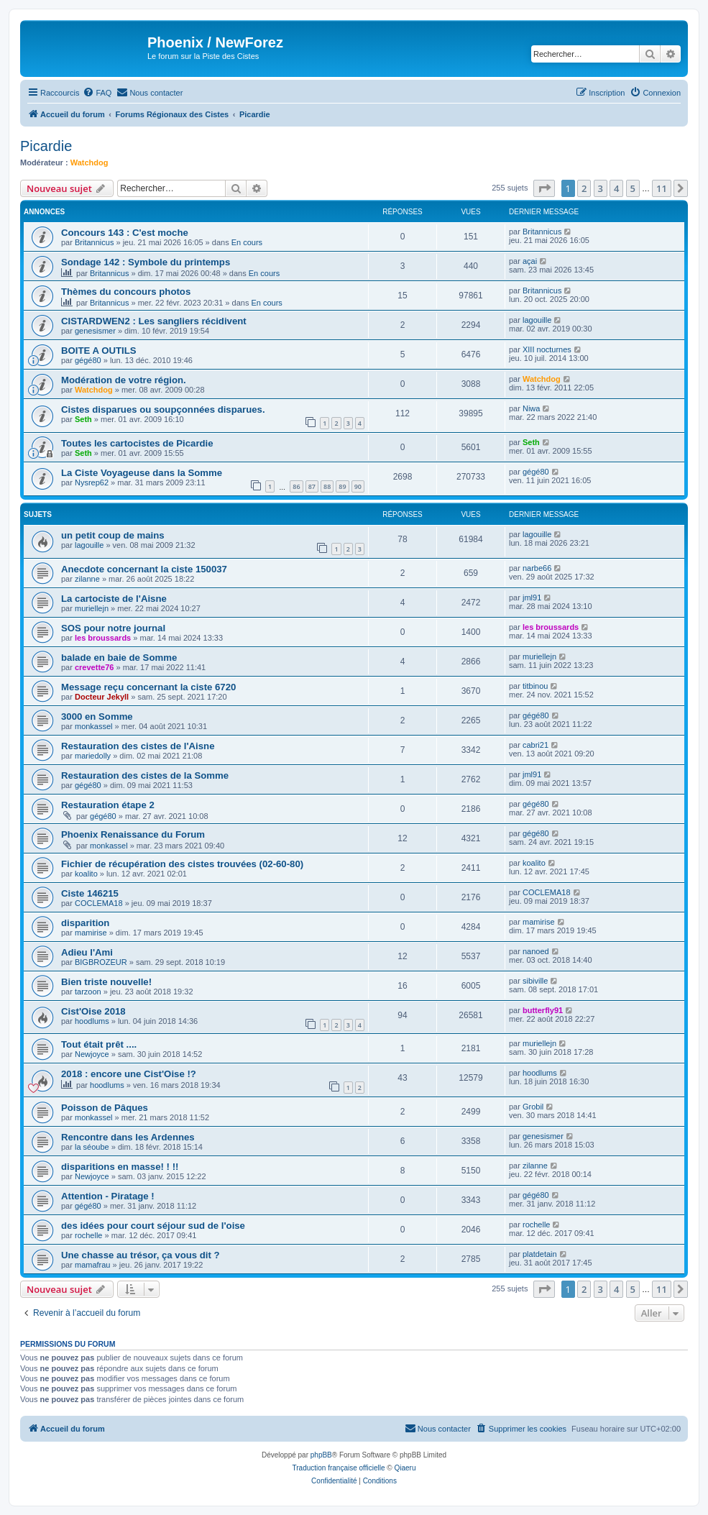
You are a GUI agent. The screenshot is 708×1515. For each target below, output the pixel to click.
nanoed (536, 951)
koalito (86, 873)
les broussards (103, 637)
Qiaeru (404, 1468)
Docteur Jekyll (102, 696)
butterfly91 (543, 1010)
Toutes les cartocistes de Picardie (137, 443)
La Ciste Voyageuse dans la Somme (141, 472)
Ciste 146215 (90, 893)
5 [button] (632, 188)
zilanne (87, 579)
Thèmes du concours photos (125, 291)
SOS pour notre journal (113, 628)
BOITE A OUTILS (99, 350)
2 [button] (584, 188)
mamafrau (93, 1264)
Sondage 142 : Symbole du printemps (145, 262)
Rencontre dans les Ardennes (128, 1137)
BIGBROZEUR (101, 962)
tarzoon (88, 991)
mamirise (91, 932)
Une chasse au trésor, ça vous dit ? (140, 1255)
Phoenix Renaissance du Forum (133, 834)
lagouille (537, 320)
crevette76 (94, 667)
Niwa (531, 408)
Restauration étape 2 (108, 805)
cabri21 (535, 745)
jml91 (532, 597)
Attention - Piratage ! (108, 1196)
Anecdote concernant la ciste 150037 (144, 569)
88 (327, 486)
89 (342, 486)
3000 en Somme (97, 716)
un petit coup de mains (113, 535)
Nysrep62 (92, 482)
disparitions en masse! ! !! (119, 1166)
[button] (544, 188)
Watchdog (89, 162)
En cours (246, 242)
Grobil (533, 1106)
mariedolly (93, 755)
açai (530, 261)
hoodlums (92, 1021)
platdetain (540, 1254)
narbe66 (537, 568)
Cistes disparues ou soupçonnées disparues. (163, 409)
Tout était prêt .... (99, 1044)
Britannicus (94, 242)
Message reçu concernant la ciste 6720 (148, 687)
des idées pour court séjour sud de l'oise (153, 1225)
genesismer (95, 330)
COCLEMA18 (99, 903)
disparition (85, 922)
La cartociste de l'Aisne (114, 598)
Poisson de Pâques (104, 1107)
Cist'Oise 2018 (93, 1011)
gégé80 (88, 360)
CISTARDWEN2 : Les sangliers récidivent (154, 321)
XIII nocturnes (547, 349)
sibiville (535, 980)
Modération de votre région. (123, 380)
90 (358, 486)
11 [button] (661, 188)
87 (312, 486)
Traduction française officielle (339, 1468)
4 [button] (616, 188)
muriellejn (92, 608)
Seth (83, 419)
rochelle (89, 1235)
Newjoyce (92, 1054)
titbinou (535, 686)
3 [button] (600, 188)
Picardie (46, 146)
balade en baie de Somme (119, 657)
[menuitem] (97, 92)
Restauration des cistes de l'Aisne (137, 746)
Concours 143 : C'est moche (124, 232)
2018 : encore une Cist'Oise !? (128, 1073)
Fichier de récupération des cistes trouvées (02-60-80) (182, 864)
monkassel (94, 726)
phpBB (321, 1455)
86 (296, 486)
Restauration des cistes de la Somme (145, 775)
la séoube (92, 1147)
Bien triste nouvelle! (106, 981)
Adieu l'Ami (87, 952)
